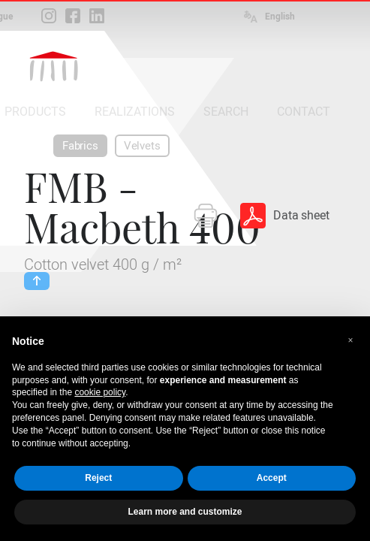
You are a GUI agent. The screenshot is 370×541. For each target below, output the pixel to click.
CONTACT (303, 111)
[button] (350, 340)
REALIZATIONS (135, 111)
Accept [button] (272, 478)
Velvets (142, 146)
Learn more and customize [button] (185, 511)
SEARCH (225, 111)
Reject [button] (98, 478)
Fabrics (80, 146)
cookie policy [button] (99, 392)
